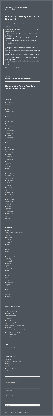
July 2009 (8, 123)
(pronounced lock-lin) (12, 310)
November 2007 (10, 154)
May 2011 (8, 106)
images (8, 254)
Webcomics (9, 296)
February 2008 (10, 149)
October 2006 (9, 177)
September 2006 (10, 178)
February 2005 (10, 211)
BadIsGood (9, 230)
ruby (7, 286)
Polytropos (9, 327)
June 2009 (8, 125)
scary (7, 289)
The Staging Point (10, 336)
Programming (9, 282)
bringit (8, 235)
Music (7, 273)
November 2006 (10, 175)
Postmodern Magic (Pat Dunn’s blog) (15, 329)
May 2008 (8, 144)
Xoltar (7, 370)
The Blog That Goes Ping (16, 7)
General (20, 67)
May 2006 (8, 185)
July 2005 (8, 203)
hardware (8, 251)
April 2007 (8, 166)
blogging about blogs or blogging (14, 232)
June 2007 (8, 163)
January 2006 (9, 192)
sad (7, 287)
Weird (7, 298)
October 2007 (9, 156)
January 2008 (9, 151)
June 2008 (8, 142)
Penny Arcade (9, 395)
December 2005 (10, 194)
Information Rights (11, 256)
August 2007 (9, 159)
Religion (8, 284)
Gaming (8, 247)
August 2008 (9, 138)
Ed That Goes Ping (9, 67)
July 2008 (8, 140)
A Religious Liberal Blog (12, 315)
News (24, 67)
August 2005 (9, 201)
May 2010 (8, 118)
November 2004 (10, 216)
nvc (7, 277)
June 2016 (8, 104)
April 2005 (9, 208)
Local (7, 266)
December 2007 (10, 152)
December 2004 (10, 215)
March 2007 (9, 168)
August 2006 (9, 180)
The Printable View (11, 334)
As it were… (9, 318)
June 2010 (8, 116)
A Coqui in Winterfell (11, 311)
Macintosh (9, 268)
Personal (8, 279)
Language (8, 263)
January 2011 (9, 109)
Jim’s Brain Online (10, 320)
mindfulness (9, 272)
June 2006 (8, 184)
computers (9, 237)
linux (7, 265)
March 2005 (9, 210)
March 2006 (9, 189)
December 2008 (10, 133)
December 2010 (10, 111)
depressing (9, 240)
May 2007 (8, 164)
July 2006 (8, 182)
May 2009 (8, 126)
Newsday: (7, 26)
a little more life (10, 313)
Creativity (8, 239)
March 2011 (9, 107)
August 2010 (9, 113)
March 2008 (9, 147)
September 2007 (10, 158)
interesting (9, 260)
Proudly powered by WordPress (22, 412)
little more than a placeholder (13, 322)
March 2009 (9, 128)
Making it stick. (10, 363)
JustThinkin (9, 261)
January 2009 (9, 132)
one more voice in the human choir (15, 325)
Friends (8, 242)
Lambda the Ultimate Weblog (13, 361)
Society (8, 291)
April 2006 (9, 187)
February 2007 (10, 170)
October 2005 (9, 197)
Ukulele (8, 294)
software (8, 292)
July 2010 (8, 114)
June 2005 (8, 204)
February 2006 (10, 190)
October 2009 (9, 119)
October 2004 (9, 218)
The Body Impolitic (11, 348)
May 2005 (8, 206)
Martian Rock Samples (12, 323)
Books (7, 234)
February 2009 (10, 130)
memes (8, 270)
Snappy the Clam (10, 365)
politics (8, 280)
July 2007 (8, 161)
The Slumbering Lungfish (12, 368)
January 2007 (9, 171)
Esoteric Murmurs (10, 382)
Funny (8, 244)
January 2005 (9, 213)
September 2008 (10, 137)
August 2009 (9, 121)
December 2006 (10, 173)
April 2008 (9, 145)
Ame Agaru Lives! (10, 317)
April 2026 (9, 102)
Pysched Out (9, 330)
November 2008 (10, 135)
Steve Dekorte (9, 366)
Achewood (9, 394)
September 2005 (10, 199)
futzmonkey (9, 246)
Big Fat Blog (9, 359)
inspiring (8, 258)
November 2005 (10, 196)
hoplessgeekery (10, 253)
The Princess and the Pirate (13, 332)
